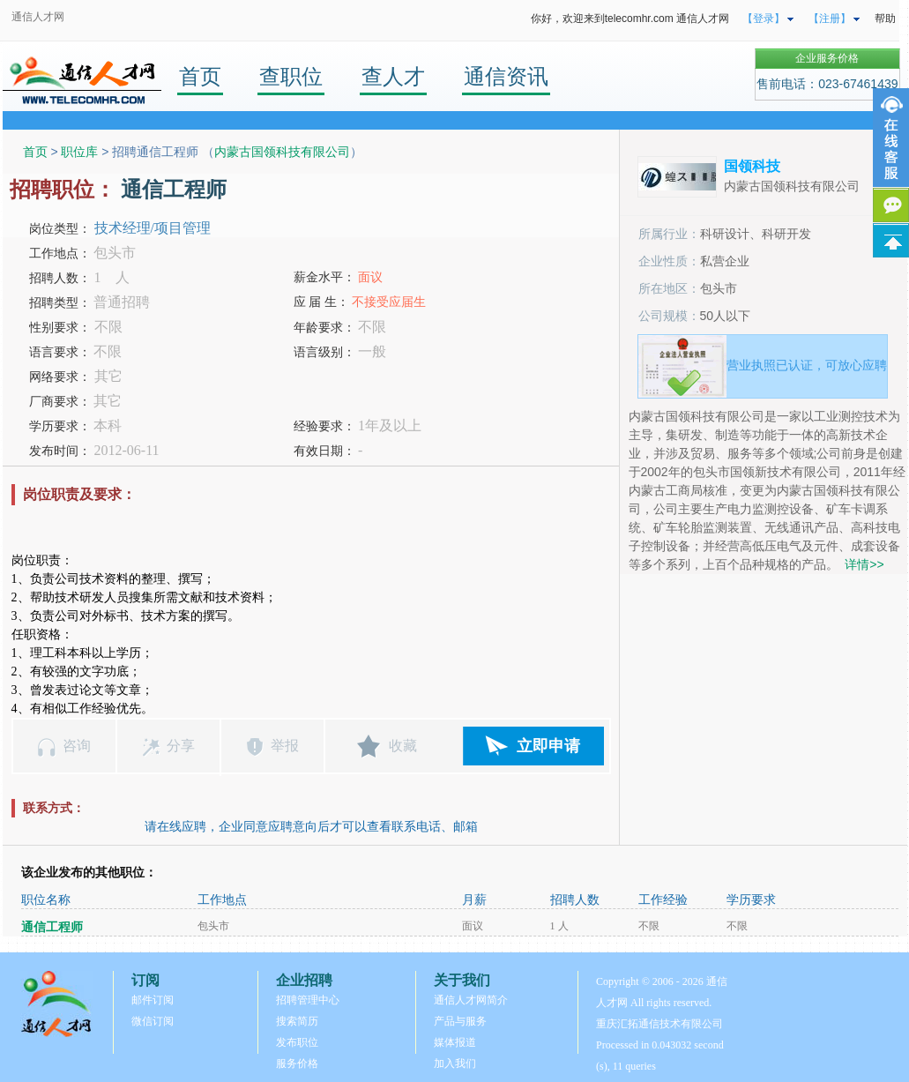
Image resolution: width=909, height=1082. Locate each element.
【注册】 (829, 18)
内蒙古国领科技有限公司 (282, 152)
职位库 (79, 152)
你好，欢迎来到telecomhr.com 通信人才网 (630, 18)
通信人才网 (37, 17)
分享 (181, 745)
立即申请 (548, 746)
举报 (285, 745)
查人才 (393, 76)
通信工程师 (52, 927)
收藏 (403, 745)
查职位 (291, 76)
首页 (200, 76)
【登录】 (763, 18)
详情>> (864, 564)
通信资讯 (506, 76)
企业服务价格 (827, 58)
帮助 (885, 18)
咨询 (77, 745)
